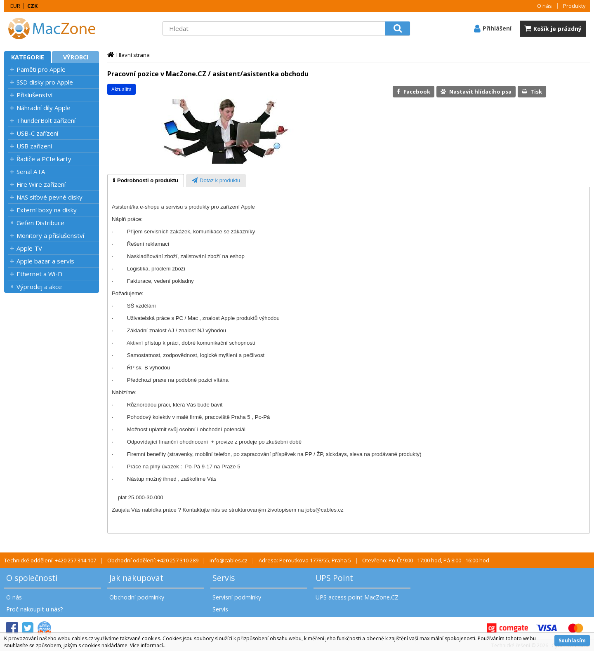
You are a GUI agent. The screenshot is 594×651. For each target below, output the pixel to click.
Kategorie (27, 57)
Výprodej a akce (39, 286)
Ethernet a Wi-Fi (39, 274)
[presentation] (146, 180)
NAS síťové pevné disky (49, 197)
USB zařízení (34, 146)
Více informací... (148, 645)
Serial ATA (30, 171)
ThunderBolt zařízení (45, 120)
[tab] (145, 180)
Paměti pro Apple (41, 69)
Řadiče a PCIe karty (43, 159)
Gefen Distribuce (40, 223)
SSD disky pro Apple (44, 82)
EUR (15, 5)
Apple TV (29, 248)
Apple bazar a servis (45, 261)
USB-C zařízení (37, 133)
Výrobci (75, 57)
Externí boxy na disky (46, 210)
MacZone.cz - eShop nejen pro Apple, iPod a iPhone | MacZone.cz (55, 28)
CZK (32, 5)
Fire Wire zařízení (41, 184)
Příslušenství (34, 95)
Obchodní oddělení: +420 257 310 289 (152, 560)
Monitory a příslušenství (50, 235)
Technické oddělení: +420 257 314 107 (50, 560)
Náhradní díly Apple (43, 107)
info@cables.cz (229, 560)
